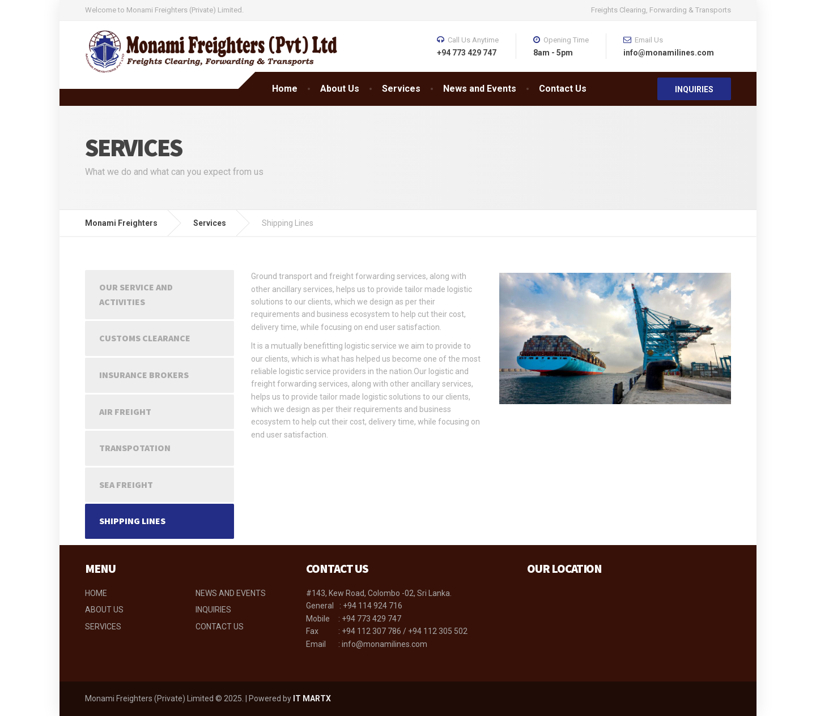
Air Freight (125, 411)
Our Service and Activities (136, 294)
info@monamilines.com (383, 644)
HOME (96, 593)
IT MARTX (312, 698)
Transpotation (135, 447)
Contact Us (562, 88)
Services (401, 88)
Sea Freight (126, 484)
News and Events (479, 88)
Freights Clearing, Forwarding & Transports (661, 10)
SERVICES (103, 626)
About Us (339, 88)
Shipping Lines (132, 520)
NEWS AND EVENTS (231, 593)
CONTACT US (220, 626)
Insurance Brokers (144, 374)
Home (285, 88)
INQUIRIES (694, 89)
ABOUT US (104, 609)
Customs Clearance (144, 338)
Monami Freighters (121, 223)
